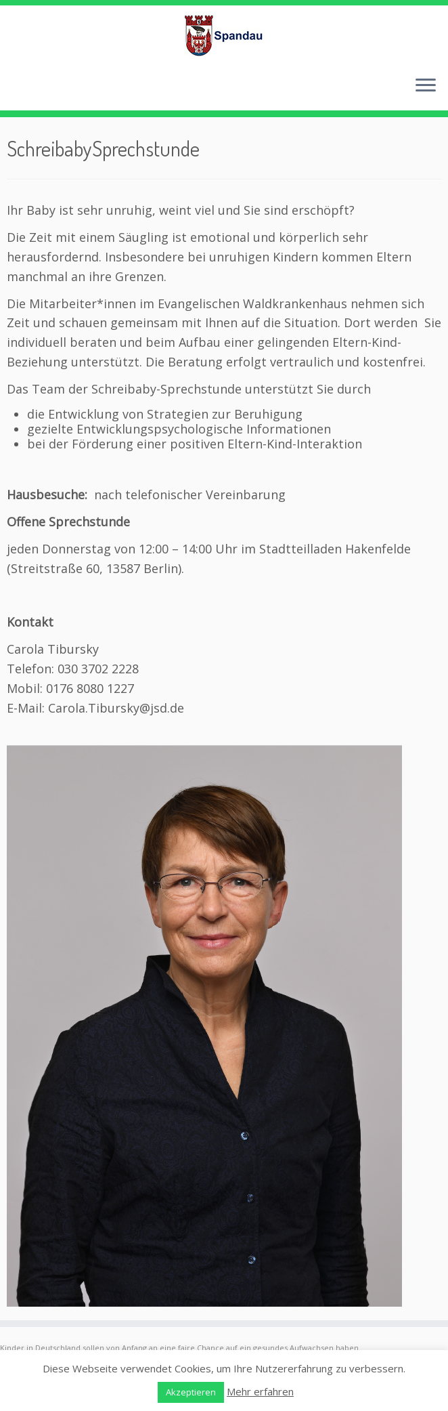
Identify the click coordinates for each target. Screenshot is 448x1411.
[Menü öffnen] (426, 86)
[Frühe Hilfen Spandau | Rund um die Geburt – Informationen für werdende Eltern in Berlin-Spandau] (224, 35)
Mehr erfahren (260, 1391)
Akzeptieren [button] (191, 1392)
